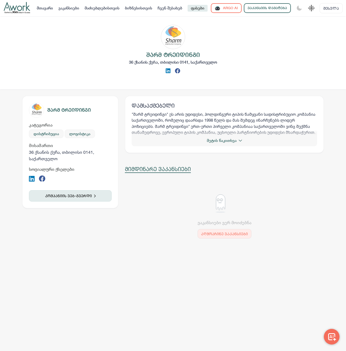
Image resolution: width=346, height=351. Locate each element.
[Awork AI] (332, 337)
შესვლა (331, 8)
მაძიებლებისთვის (102, 8)
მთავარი (45, 8)
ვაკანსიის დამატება (267, 8)
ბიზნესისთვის (138, 8)
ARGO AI (226, 8)
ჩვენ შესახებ (170, 8)
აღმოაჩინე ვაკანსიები (224, 233)
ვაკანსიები (68, 8)
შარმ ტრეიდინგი (69, 110)
